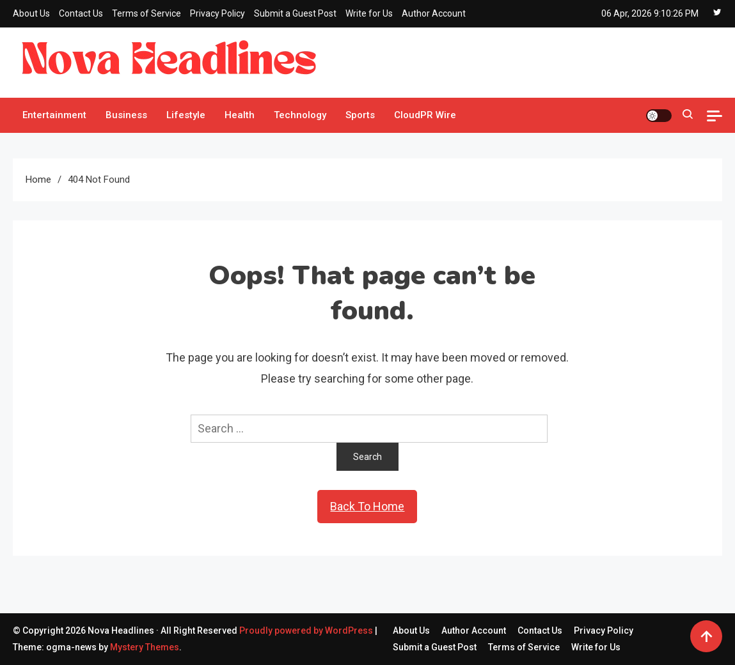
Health (240, 115)
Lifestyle (185, 115)
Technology (300, 115)
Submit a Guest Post (295, 13)
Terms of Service (146, 13)
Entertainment (54, 115)
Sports (360, 115)
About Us (31, 13)
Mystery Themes (144, 647)
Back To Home (367, 506)
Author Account (434, 13)
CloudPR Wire (425, 115)
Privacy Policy (217, 13)
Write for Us (369, 13)
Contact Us (81, 13)
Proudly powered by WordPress (307, 630)
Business (126, 115)
